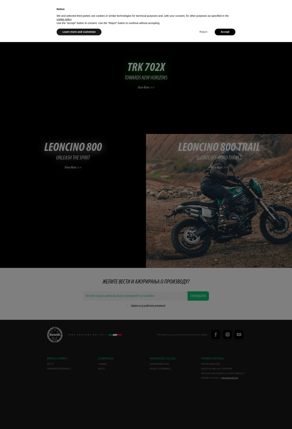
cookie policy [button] (64, 19)
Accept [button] (225, 31)
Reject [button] (203, 31)
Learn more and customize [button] (79, 31)
